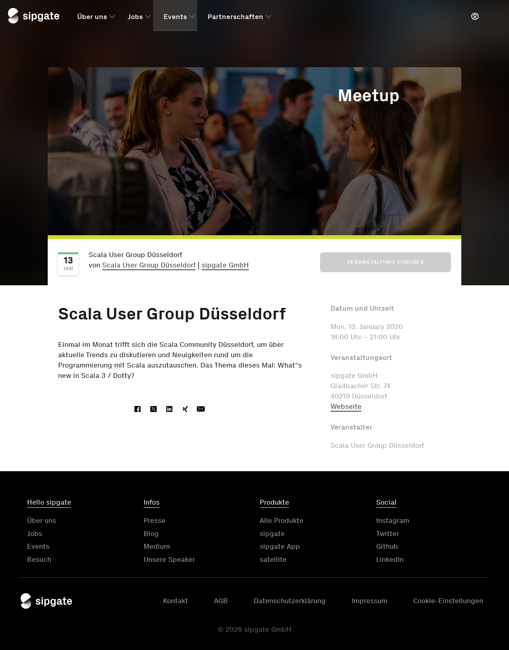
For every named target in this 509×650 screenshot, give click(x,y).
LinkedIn (390, 559)
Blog (151, 533)
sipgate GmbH (225, 265)
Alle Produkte (281, 520)
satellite (273, 559)
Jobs (135, 17)
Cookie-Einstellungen (448, 600)
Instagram (392, 520)
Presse (154, 520)
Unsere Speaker (169, 559)
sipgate (272, 533)
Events (175, 17)
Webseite (345, 406)
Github (387, 546)
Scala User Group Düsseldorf (149, 265)
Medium (157, 546)
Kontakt (175, 600)
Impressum (369, 600)
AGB (221, 600)
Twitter (387, 533)
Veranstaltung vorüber (385, 262)
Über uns (92, 17)
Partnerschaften (235, 17)
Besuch (39, 559)
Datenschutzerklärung (290, 600)
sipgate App (280, 546)
